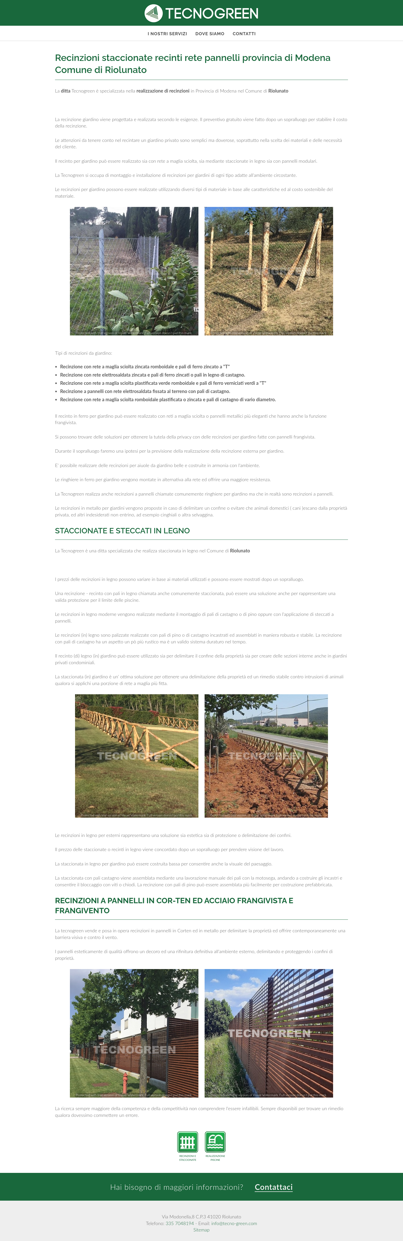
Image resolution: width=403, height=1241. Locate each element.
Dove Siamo (209, 33)
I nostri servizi (167, 33)
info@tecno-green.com (234, 1223)
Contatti (244, 33)
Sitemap (202, 1230)
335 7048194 (180, 1223)
